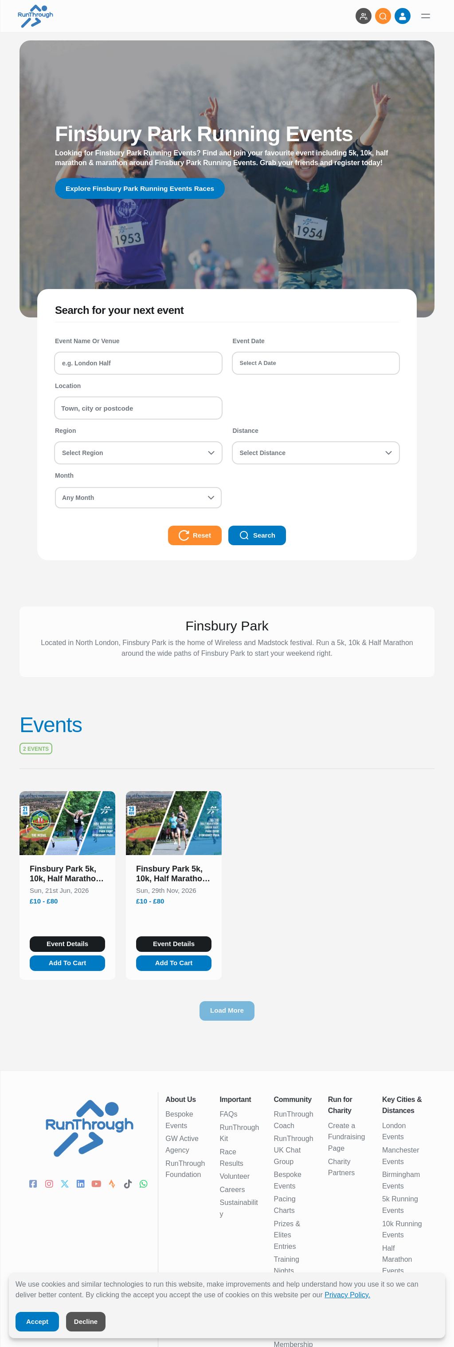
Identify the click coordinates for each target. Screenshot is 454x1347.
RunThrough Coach (293, 1119)
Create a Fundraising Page (346, 1137)
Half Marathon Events (397, 1259)
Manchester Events (400, 1155)
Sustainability (238, 1208)
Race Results (231, 1157)
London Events (394, 1131)
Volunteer (234, 1176)
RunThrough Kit (239, 1133)
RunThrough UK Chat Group (293, 1150)
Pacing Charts (285, 1204)
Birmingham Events (401, 1180)
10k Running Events (402, 1229)
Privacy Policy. (347, 1295)
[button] (67, 875)
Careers (232, 1189)
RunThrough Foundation (185, 1169)
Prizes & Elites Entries (287, 1235)
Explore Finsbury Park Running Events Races (143, 188)
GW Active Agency (182, 1144)
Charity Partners (341, 1167)
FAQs (228, 1114)
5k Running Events (400, 1204)
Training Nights (286, 1265)
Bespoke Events (179, 1119)
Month (64, 475)
